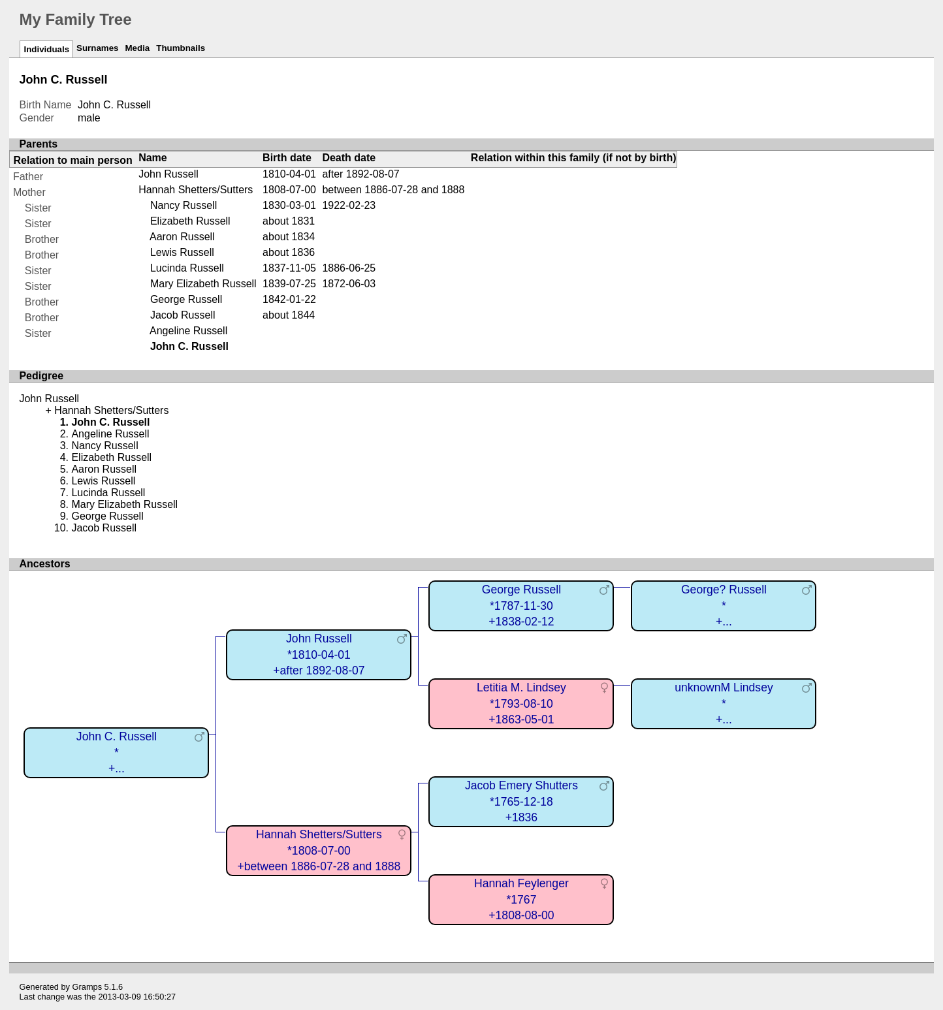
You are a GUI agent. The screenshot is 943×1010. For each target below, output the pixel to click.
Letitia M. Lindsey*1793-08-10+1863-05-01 (521, 703)
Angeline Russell (188, 330)
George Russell (186, 299)
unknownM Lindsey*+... (724, 703)
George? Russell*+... (724, 605)
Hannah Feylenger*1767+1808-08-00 (521, 899)
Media (137, 48)
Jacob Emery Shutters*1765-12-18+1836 (521, 801)
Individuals (46, 49)
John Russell (168, 174)
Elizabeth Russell (190, 221)
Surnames (97, 48)
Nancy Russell (183, 205)
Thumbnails (180, 48)
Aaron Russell (182, 236)
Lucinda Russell (187, 268)
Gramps (87, 987)
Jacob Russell (183, 315)
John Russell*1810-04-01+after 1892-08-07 (318, 654)
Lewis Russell (182, 252)
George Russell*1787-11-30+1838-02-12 (521, 605)
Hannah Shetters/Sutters (195, 189)
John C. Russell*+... (116, 752)
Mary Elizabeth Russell (203, 283)
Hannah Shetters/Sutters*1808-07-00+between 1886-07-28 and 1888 (318, 850)
